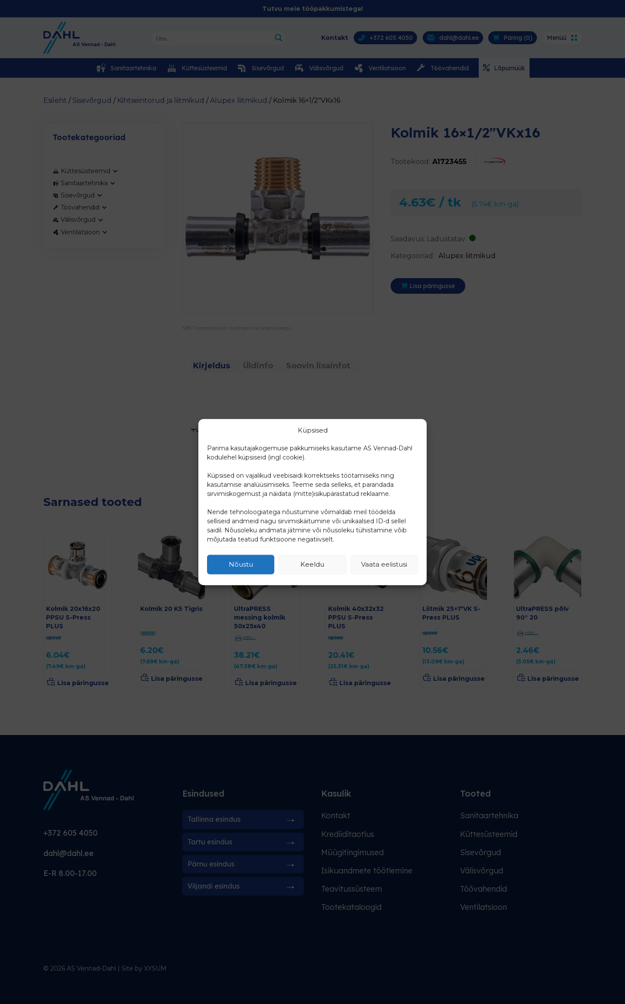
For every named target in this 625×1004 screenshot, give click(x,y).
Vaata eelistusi (384, 564)
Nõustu (241, 564)
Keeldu (312, 564)
